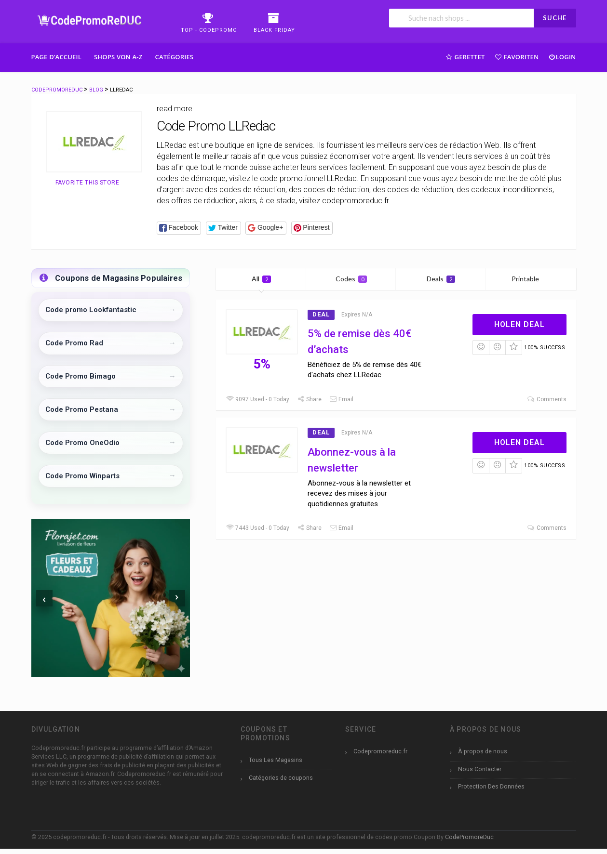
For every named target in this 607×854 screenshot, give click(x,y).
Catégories (174, 57)
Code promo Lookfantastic (90, 309)
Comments (547, 399)
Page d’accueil (56, 57)
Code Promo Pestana (81, 409)
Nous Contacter (479, 769)
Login (562, 56)
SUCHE (555, 18)
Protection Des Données (491, 786)
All (261, 279)
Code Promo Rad (74, 343)
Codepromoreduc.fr (380, 751)
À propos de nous (482, 751)
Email (341, 399)
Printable (531, 279)
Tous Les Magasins (275, 759)
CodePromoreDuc (469, 837)
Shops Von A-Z (118, 57)
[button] (179, 228)
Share (309, 399)
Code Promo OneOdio (82, 442)
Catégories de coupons (281, 777)
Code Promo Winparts (82, 476)
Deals (441, 279)
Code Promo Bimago (80, 376)
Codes (351, 279)
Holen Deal (519, 324)
